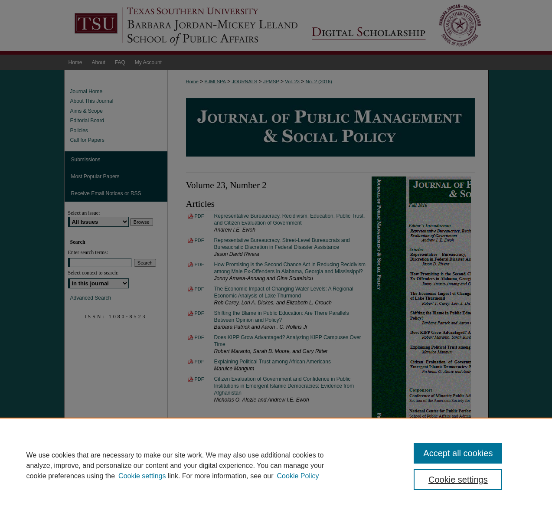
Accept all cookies (458, 453)
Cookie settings (142, 476)
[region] (276, 465)
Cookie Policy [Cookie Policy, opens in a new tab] (298, 476)
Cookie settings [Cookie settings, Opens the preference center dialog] (458, 479)
